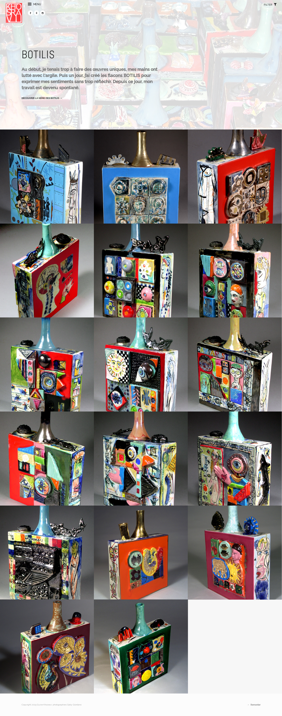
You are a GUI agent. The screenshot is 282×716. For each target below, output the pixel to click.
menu (50, 10)
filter (254, 10)
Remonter (254, 705)
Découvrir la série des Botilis (42, 98)
